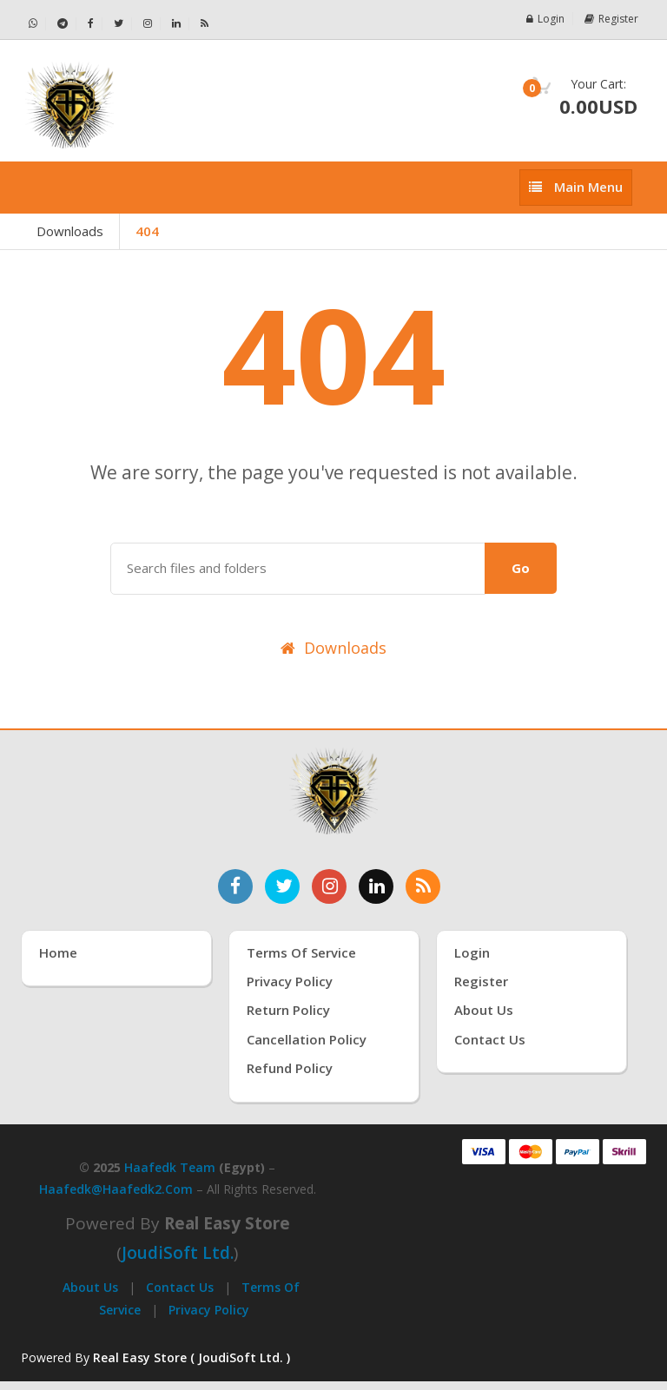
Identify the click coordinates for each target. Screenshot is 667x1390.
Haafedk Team (169, 1167)
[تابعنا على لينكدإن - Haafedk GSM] (176, 23)
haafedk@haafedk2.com (116, 1189)
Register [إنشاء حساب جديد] (481, 981)
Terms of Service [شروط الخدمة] (301, 952)
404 (147, 231)
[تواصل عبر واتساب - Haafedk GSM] (33, 23)
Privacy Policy (208, 1309)
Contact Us (180, 1287)
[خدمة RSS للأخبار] (423, 886)
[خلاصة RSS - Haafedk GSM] (204, 23)
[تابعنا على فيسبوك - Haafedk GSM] (91, 23)
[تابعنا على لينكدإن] (376, 886)
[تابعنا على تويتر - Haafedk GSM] (119, 23)
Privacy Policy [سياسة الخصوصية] (290, 981)
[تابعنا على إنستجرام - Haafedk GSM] (148, 23)
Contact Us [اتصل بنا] (489, 1039)
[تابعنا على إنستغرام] (329, 886)
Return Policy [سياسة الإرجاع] (288, 1009)
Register (611, 18)
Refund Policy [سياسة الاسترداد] (290, 1068)
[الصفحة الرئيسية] (170, 105)
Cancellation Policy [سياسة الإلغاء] (307, 1039)
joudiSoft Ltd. (178, 1253)
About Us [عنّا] (483, 1009)
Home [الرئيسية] (58, 952)
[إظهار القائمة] (575, 187)
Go (521, 567)
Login (545, 18)
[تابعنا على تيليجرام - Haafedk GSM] (63, 23)
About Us (90, 1287)
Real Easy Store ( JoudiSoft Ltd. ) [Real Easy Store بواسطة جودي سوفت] (191, 1357)
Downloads (69, 231)
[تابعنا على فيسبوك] (235, 886)
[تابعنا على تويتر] (282, 886)
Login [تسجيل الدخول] (472, 952)
